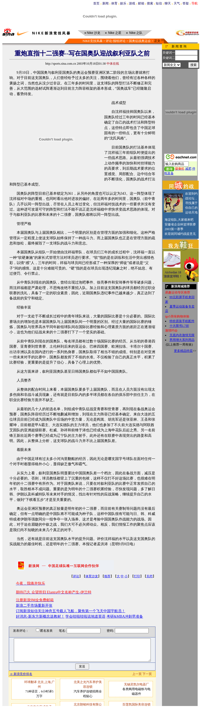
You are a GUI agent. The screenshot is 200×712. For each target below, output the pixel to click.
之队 (135, 33)
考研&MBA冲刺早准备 (125, 616)
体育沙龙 (91, 576)
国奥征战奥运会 (140, 41)
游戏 (132, 3)
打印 (137, 576)
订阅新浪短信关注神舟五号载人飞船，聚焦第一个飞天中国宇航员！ (70, 611)
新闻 (105, 3)
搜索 (150, 3)
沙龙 (93, 33)
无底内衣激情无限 (182, 335)
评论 (76, 576)
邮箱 (141, 3)
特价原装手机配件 (182, 321)
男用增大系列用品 (182, 340)
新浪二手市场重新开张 (34, 605)
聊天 (168, 3)
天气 (177, 3)
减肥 (188, 168)
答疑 (186, 3)
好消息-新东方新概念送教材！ (40, 616)
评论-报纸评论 (116, 41)
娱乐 (123, 3)
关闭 (149, 576)
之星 (114, 33)
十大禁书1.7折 (179, 326)
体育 (114, 3)
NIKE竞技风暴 (93, 41)
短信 (159, 3)
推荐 (107, 576)
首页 (96, 3)
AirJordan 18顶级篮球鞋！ (173, 274)
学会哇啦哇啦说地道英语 (85, 616)
